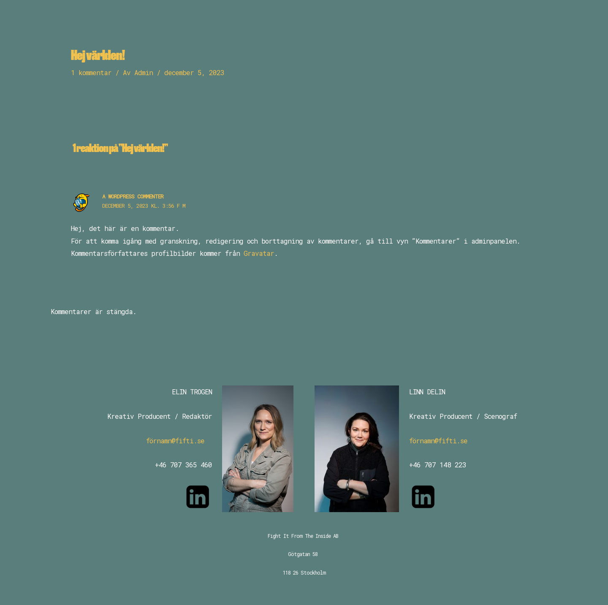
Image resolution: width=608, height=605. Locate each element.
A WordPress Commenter (132, 196)
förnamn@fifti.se (175, 440)
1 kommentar (91, 72)
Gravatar (259, 253)
